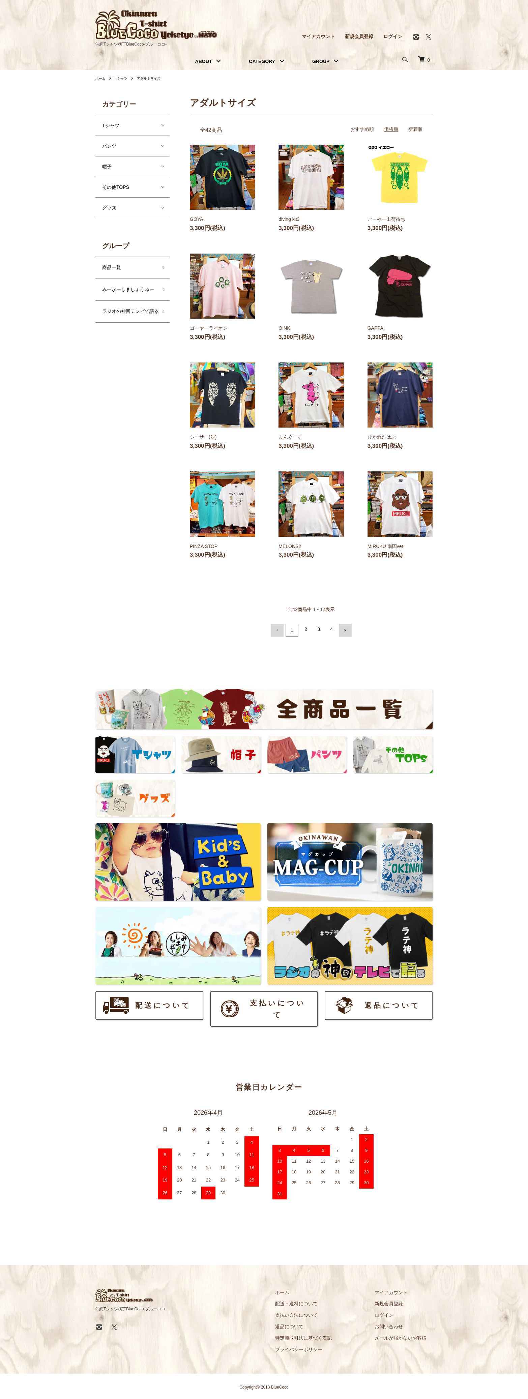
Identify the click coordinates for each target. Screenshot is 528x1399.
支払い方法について (315, 1313)
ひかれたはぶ (382, 437)
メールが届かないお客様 (407, 1336)
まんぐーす (290, 437)
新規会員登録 (359, 36)
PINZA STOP (203, 546)
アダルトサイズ (155, 78)
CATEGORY (262, 61)
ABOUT (203, 61)
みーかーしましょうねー (128, 289)
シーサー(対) (203, 437)
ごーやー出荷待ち (386, 219)
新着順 (415, 129)
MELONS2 (289, 546)
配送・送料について (315, 1301)
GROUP (320, 61)
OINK (284, 328)
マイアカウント (318, 36)
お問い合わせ (395, 1324)
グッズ (109, 207)
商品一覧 (111, 267)
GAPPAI (376, 328)
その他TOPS (115, 187)
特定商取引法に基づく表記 (322, 1336)
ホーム (101, 78)
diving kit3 (288, 219)
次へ (343, 629)
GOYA (196, 219)
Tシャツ (124, 78)
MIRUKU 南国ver (386, 546)
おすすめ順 (362, 129)
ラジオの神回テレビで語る (128, 315)
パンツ (109, 146)
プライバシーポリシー (317, 1347)
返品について (308, 1324)
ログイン (392, 36)
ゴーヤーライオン (209, 328)
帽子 (107, 166)
